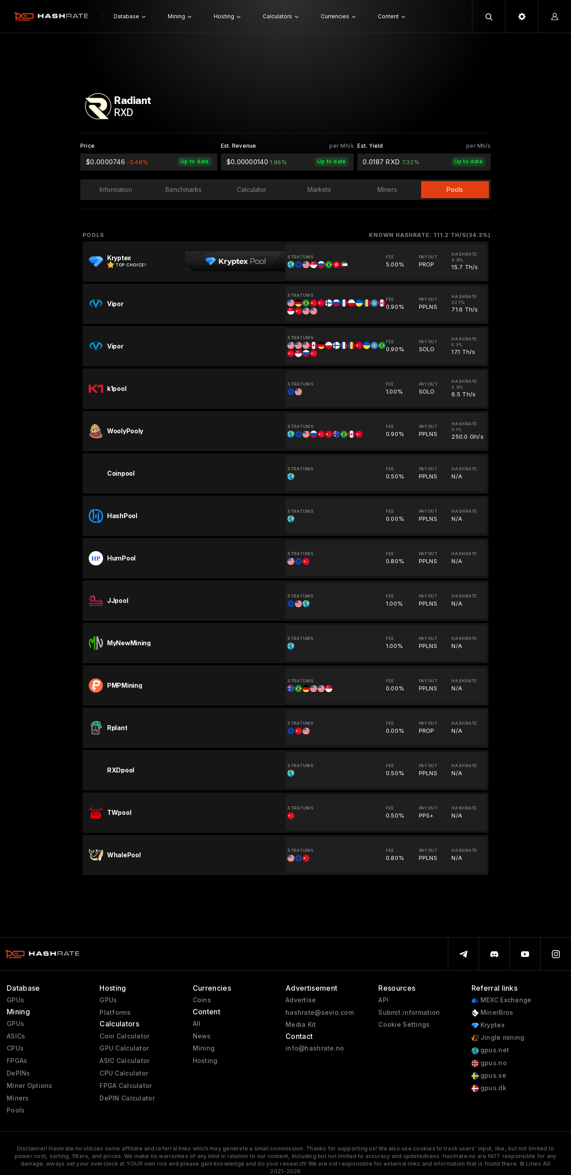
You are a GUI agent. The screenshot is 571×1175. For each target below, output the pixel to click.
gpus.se (489, 1076)
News (202, 1036)
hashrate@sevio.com (320, 1012)
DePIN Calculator (126, 1098)
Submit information (409, 1012)
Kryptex (488, 1025)
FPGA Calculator (125, 1085)
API (383, 1000)
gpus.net (490, 1050)
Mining (204, 1048)
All (197, 1023)
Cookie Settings (404, 1024)
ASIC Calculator (124, 1060)
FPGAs (17, 1060)
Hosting (205, 1060)
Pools (16, 1110)
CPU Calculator (123, 1073)
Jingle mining (498, 1038)
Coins (202, 1000)
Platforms (115, 1012)
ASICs (16, 1036)
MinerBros (492, 1013)
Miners (18, 1098)
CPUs (15, 1048)
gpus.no (489, 1063)
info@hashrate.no (315, 1048)
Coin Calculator (124, 1036)
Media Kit (301, 1024)
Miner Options (30, 1085)
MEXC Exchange (502, 1000)
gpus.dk (489, 1088)
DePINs (18, 1073)
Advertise (301, 1000)
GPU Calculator (124, 1048)
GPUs (15, 1000)
